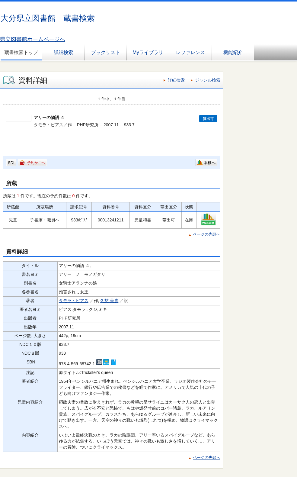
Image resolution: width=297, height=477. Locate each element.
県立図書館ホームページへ (32, 39)
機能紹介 (233, 52)
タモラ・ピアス (73, 300)
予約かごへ (36, 163)
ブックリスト (105, 52)
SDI (11, 162)
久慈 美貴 (109, 300)
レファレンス (190, 52)
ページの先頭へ (206, 234)
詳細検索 (63, 52)
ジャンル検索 (207, 80)
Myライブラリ (148, 52)
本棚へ (210, 162)
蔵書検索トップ (21, 52)
